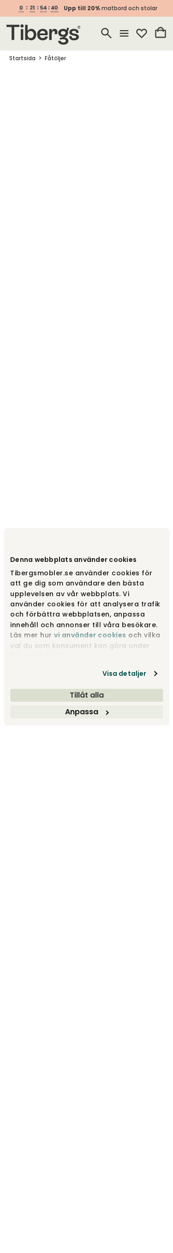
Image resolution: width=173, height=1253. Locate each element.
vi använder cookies (90, 635)
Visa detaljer (124, 673)
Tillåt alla (87, 695)
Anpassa (86, 711)
